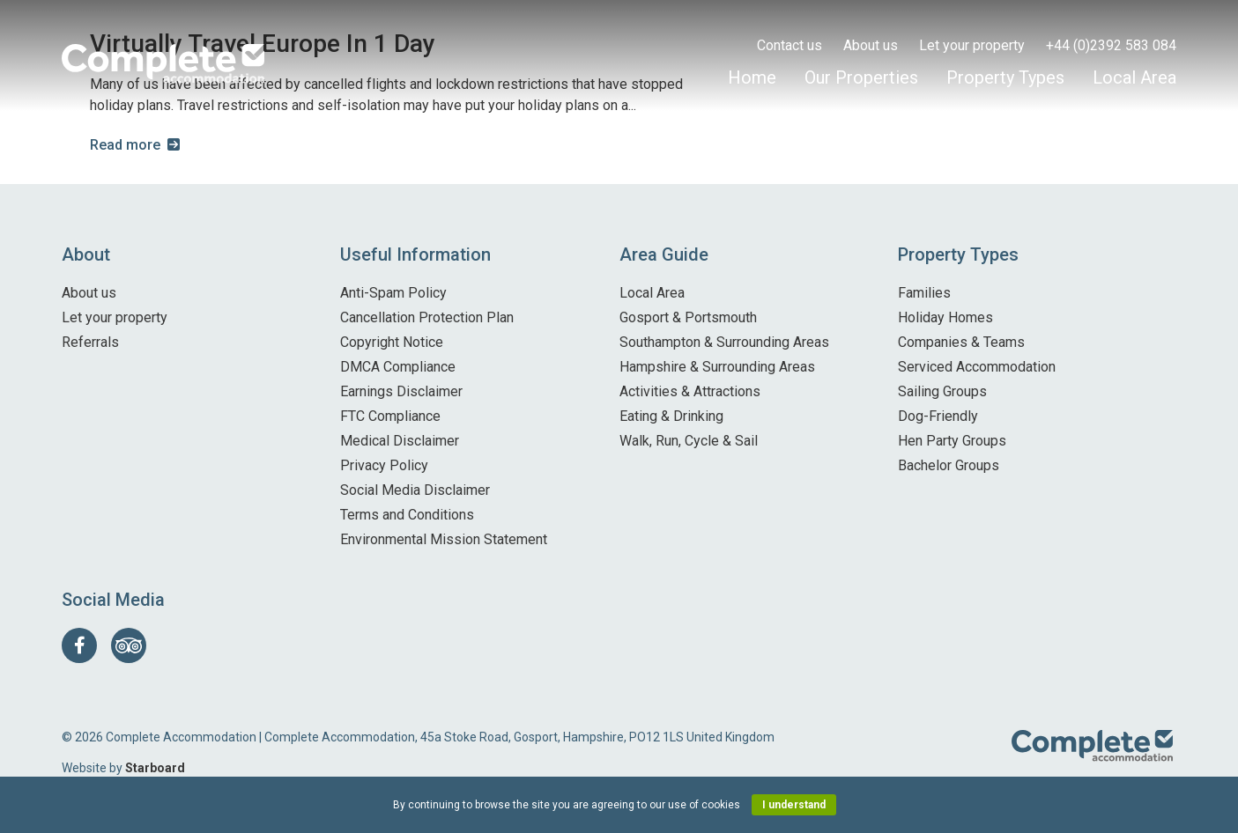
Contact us (789, 45)
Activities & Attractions (689, 391)
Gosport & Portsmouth (688, 317)
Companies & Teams (961, 342)
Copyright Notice (391, 342)
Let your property (972, 45)
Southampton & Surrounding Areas (724, 342)
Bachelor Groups (948, 465)
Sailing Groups (942, 391)
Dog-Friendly (938, 416)
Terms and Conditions (407, 514)
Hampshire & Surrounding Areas (717, 366)
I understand (794, 805)
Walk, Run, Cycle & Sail (688, 440)
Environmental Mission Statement (443, 539)
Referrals (90, 342)
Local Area (1134, 77)
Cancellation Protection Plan (427, 317)
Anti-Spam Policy (393, 292)
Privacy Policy (384, 465)
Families (924, 292)
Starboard (155, 768)
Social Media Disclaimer (415, 490)
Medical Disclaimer (399, 440)
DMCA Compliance (398, 366)
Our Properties (861, 77)
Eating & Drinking (671, 416)
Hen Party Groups (952, 440)
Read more (125, 144)
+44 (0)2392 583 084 (1111, 45)
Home (752, 77)
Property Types (1005, 77)
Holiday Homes (945, 317)
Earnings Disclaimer (401, 391)
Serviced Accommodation (977, 366)
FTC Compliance (390, 416)
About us (870, 45)
